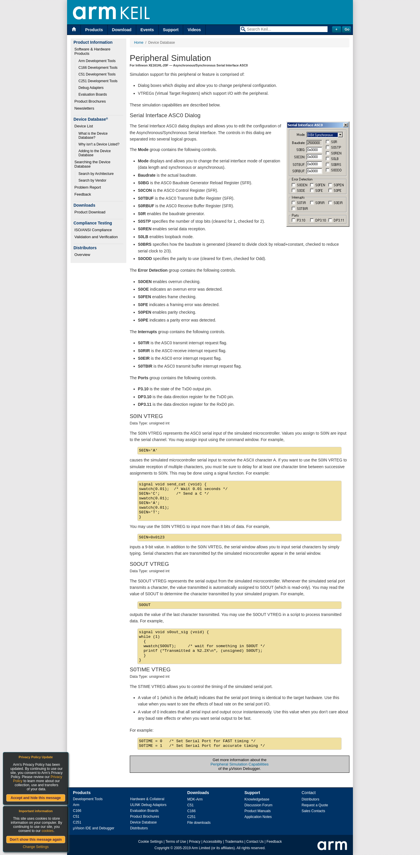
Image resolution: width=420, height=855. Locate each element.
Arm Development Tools (97, 61)
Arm (76, 805)
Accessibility (212, 842)
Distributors (139, 828)
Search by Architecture (96, 174)
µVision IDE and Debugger (93, 828)
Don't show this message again (36, 840)
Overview (82, 254)
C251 (77, 822)
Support (171, 29)
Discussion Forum (258, 805)
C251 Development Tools (98, 81)
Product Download (89, 212)
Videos (194, 29)
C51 (76, 816)
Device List (83, 126)
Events (147, 29)
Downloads (198, 792)
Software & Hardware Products (92, 51)
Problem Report (87, 187)
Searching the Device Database (92, 164)
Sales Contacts (313, 811)
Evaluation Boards (92, 94)
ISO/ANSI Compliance (93, 230)
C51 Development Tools (97, 74)
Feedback (82, 194)
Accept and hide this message (35, 798)
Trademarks (234, 842)
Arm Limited (201, 848)
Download (122, 29)
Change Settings (36, 847)
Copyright (162, 848)
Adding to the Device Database (95, 153)
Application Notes (258, 817)
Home (139, 43)
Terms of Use (175, 842)
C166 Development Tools (98, 68)
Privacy (194, 842)
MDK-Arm (195, 799)
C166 (77, 811)
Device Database (143, 822)
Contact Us (255, 842)
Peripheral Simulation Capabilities (240, 764)
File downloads (199, 823)
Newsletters (84, 108)
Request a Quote (315, 805)
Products (94, 29)
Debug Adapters (91, 88)
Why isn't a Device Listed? (98, 144)
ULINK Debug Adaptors (148, 805)
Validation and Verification (96, 237)
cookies (48, 831)
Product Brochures (90, 101)
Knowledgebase (256, 799)
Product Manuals (257, 811)
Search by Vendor (92, 180)
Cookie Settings (150, 842)
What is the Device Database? (93, 135)
